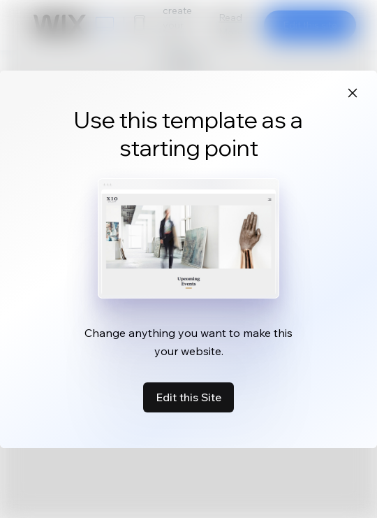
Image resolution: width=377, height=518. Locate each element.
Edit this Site (188, 397)
